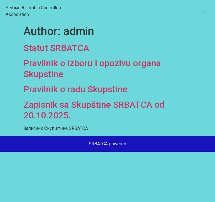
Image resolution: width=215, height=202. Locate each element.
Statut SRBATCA (56, 48)
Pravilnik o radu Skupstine (75, 89)
